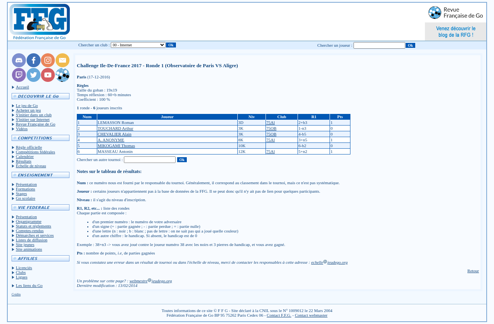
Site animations (29, 249)
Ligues (21, 277)
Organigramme (28, 221)
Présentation (26, 184)
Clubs (21, 272)
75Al (270, 122)
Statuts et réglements (33, 226)
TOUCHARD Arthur (115, 128)
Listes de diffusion (31, 239)
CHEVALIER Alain (115, 134)
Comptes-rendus (30, 230)
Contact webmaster (311, 315)
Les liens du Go (29, 285)
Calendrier (25, 156)
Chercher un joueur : (334, 45)
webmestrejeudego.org (150, 280)
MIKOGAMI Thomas (116, 145)
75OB (271, 128)
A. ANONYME (111, 139)
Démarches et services (35, 235)
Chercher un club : (94, 44)
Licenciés (24, 267)
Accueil (22, 87)
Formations (25, 189)
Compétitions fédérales (35, 151)
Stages (21, 193)
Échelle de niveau (31, 165)
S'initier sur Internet (33, 119)
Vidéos (22, 128)
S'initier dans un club (34, 114)
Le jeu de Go (27, 105)
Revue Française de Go (35, 124)
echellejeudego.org (329, 262)
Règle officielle (29, 147)
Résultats (23, 161)
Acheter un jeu (28, 110)
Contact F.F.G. (279, 315)
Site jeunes (25, 244)
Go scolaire (25, 198)
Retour (473, 270)
